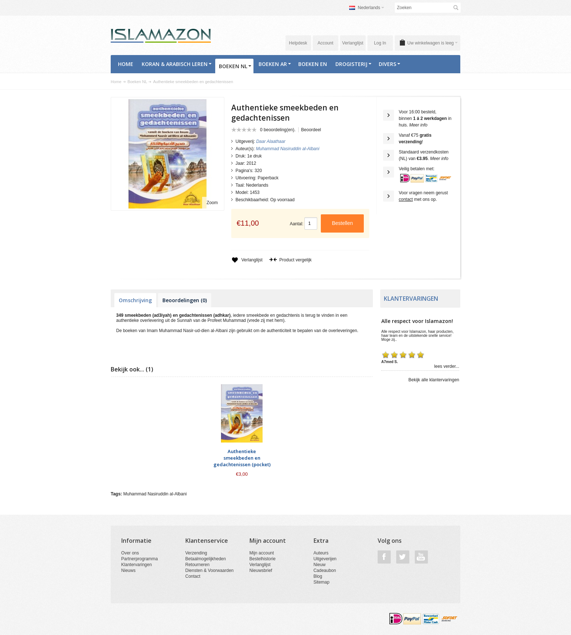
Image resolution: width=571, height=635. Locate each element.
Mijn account (261, 553)
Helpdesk (298, 43)
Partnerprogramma (139, 558)
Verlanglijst (352, 43)
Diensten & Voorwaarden (209, 570)
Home (125, 64)
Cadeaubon (325, 570)
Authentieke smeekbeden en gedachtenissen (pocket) (242, 458)
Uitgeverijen (325, 558)
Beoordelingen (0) (184, 300)
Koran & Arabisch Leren (177, 64)
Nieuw (320, 564)
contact (406, 199)
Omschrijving (135, 300)
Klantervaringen (136, 564)
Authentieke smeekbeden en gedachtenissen (193, 81)
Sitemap (322, 582)
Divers (389, 64)
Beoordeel (311, 129)
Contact (192, 576)
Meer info (418, 125)
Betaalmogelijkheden (205, 558)
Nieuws (128, 570)
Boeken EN (312, 64)
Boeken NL (235, 66)
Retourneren (197, 564)
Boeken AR (275, 64)
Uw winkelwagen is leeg (432, 43)
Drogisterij (353, 64)
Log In (380, 43)
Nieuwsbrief (260, 570)
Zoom (212, 202)
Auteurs (321, 553)
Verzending (196, 553)
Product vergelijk (290, 259)
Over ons (130, 553)
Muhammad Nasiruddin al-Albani (154, 493)
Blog (318, 576)
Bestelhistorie (262, 558)
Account (325, 43)
